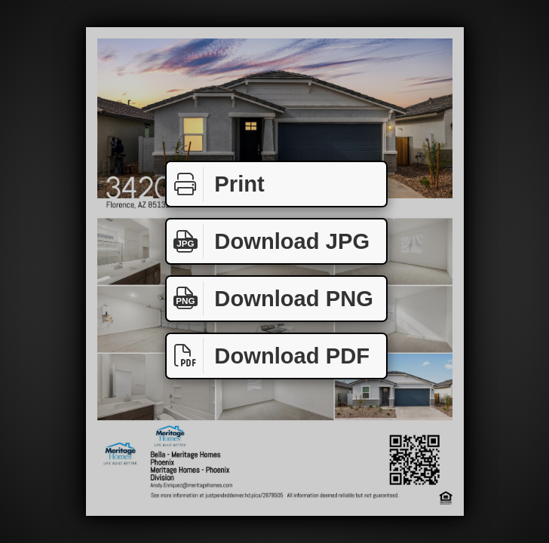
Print (216, 184)
